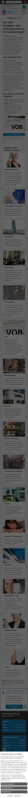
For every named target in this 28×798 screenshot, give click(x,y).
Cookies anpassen (6, 791)
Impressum (10, 795)
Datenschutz (17, 795)
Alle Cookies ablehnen (7, 787)
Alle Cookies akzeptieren (8, 784)
